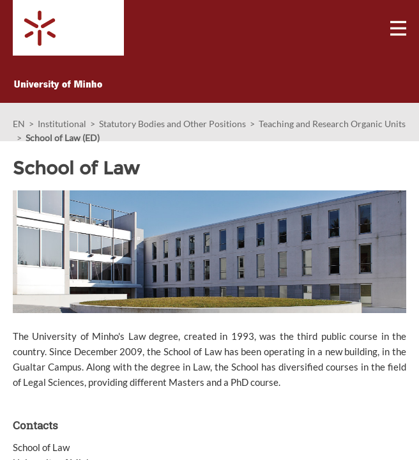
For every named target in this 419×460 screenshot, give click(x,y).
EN (19, 123)
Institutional (62, 123)
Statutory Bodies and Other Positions (172, 123)
